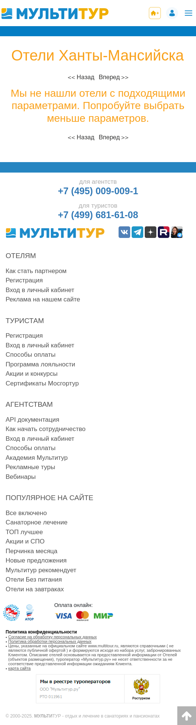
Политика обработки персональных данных (50, 641)
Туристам (25, 321)
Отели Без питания (34, 579)
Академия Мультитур (37, 457)
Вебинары (21, 476)
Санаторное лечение (36, 522)
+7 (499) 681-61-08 (98, 215)
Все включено (26, 513)
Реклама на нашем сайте (43, 299)
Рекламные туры (30, 467)
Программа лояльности (40, 364)
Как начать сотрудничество (46, 429)
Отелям (21, 256)
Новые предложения (36, 560)
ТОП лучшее (24, 532)
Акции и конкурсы (32, 373)
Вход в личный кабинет (40, 290)
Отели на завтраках (35, 589)
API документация (32, 419)
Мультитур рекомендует (41, 570)
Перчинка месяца (32, 551)
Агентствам (29, 404)
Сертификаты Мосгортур (42, 383)
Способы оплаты (30, 354)
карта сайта (19, 668)
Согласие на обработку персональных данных (52, 637)
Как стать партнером (36, 271)
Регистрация (24, 280)
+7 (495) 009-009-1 (98, 191)
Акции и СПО (25, 541)
